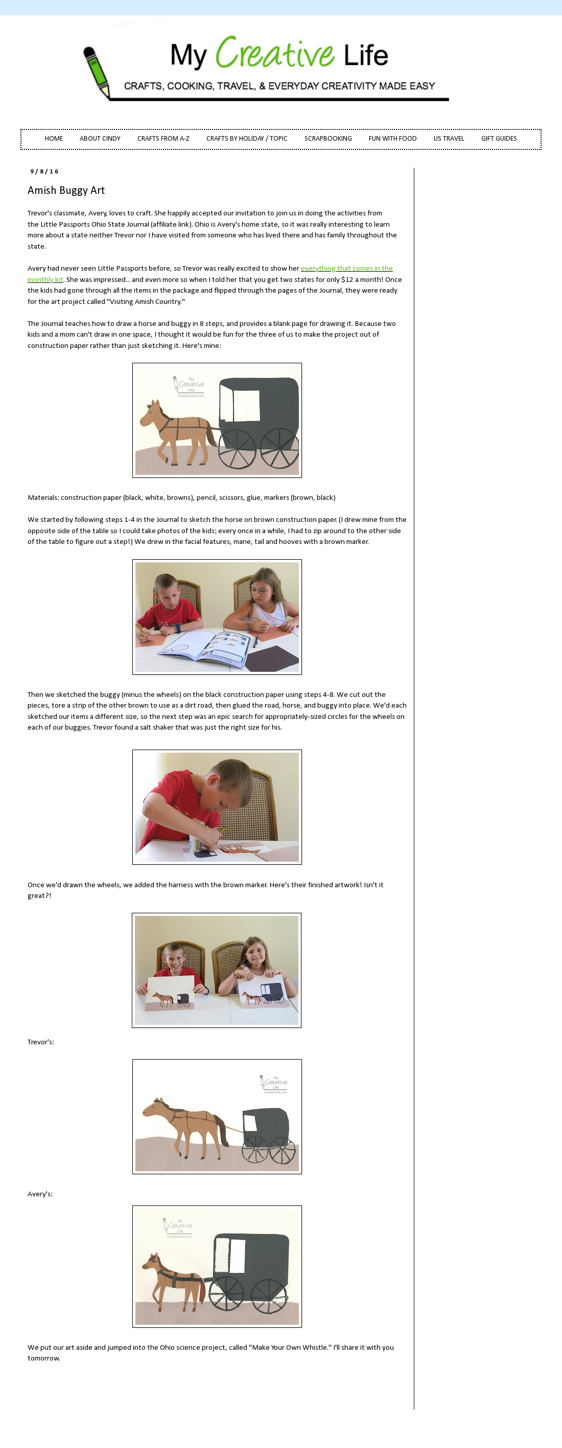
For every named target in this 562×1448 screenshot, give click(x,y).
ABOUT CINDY (100, 139)
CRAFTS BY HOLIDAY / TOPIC (247, 139)
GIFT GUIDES (499, 139)
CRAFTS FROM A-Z (163, 139)
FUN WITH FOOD (393, 139)
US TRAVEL (449, 139)
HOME (54, 139)
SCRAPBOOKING (328, 139)
